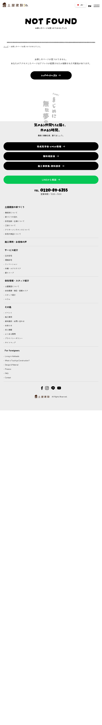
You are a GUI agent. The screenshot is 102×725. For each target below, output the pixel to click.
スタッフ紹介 (10, 295)
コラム (7, 299)
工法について (10, 225)
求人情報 (8, 329)
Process (8, 369)
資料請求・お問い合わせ (14, 321)
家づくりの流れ (11, 217)
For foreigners (12, 350)
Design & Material (11, 364)
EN (89, 6)
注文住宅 (8, 255)
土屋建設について (12, 286)
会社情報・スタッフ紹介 (17, 280)
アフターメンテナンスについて (17, 229)
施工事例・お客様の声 (16, 241)
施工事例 (8, 317)
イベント (8, 312)
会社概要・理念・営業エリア (16, 290)
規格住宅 (8, 260)
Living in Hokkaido (12, 356)
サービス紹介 (11, 250)
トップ (6, 46)
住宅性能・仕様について (14, 221)
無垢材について (11, 212)
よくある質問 (10, 334)
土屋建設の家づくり (15, 207)
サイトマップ (10, 342)
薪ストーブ (9, 272)
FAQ (6, 373)
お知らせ (8, 325)
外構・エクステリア (13, 268)
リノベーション (11, 264)
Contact (8, 377)
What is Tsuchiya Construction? (17, 360)
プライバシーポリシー (14, 338)
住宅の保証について (13, 234)
